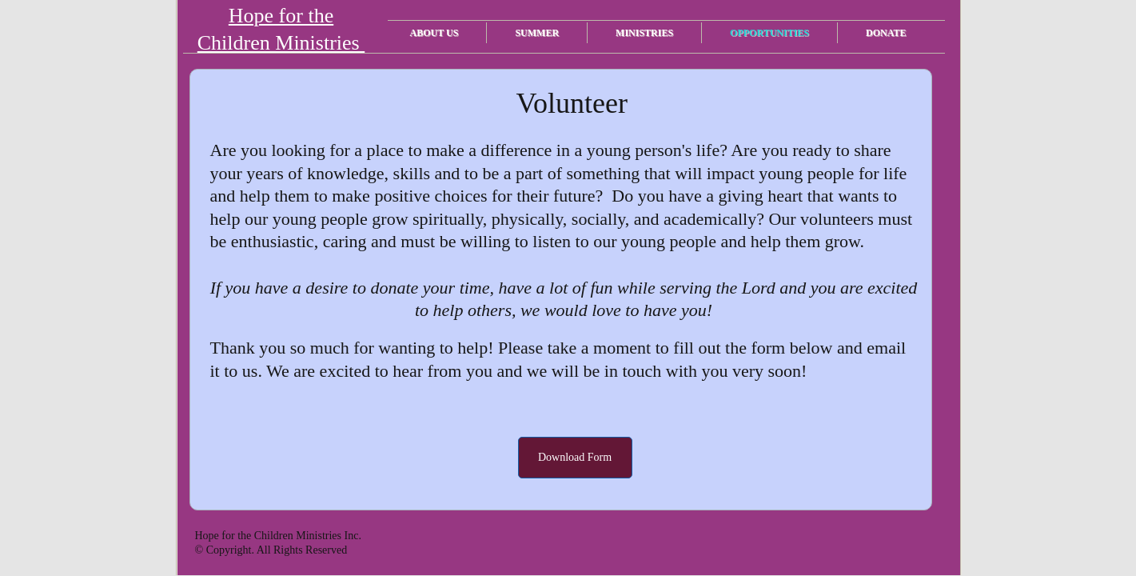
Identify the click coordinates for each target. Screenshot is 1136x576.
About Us (434, 32)
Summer (537, 32)
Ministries (644, 32)
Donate (886, 32)
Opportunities (769, 32)
